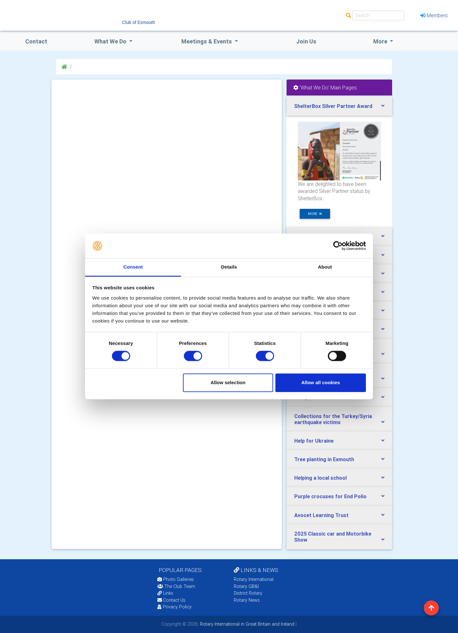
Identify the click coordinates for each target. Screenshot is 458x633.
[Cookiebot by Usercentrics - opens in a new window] (338, 246)
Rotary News (247, 600)
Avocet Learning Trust (321, 515)
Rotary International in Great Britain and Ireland (246, 624)
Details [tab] (229, 267)
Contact (36, 41)
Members (434, 15)
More (381, 41)
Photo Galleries (175, 579)
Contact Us (171, 600)
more (315, 214)
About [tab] (325, 267)
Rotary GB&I (246, 586)
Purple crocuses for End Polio (330, 496)
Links (165, 593)
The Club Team (176, 586)
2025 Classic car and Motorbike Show (332, 536)
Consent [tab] (133, 267)
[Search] (378, 15)
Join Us (306, 41)
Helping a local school (320, 478)
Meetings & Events (207, 41)
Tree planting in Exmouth (324, 459)
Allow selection (227, 382)
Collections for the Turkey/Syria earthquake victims (333, 419)
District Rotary (248, 593)
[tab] (339, 106)
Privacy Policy (174, 607)
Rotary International (253, 579)
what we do (111, 41)
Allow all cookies (320, 382)
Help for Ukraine (314, 441)
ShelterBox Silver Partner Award (333, 106)
